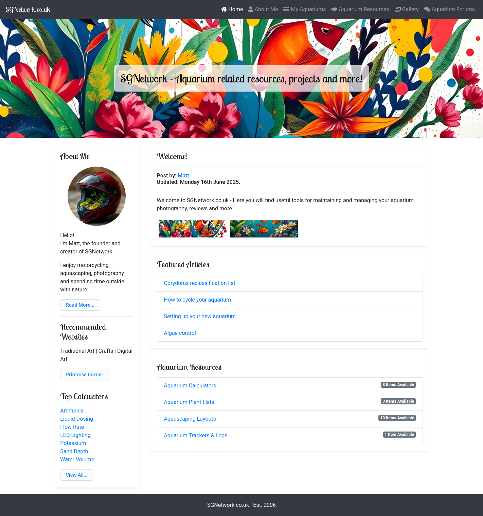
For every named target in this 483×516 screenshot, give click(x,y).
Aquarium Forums (449, 9)
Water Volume (77, 459)
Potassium (73, 443)
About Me (263, 9)
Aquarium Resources (360, 9)
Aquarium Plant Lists (189, 402)
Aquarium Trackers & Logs (196, 435)
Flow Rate (72, 427)
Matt (183, 175)
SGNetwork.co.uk (27, 9)
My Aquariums (304, 9)
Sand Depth (74, 451)
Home (232, 9)
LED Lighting (75, 435)
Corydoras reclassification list (199, 283)
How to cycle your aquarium (197, 300)
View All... (76, 475)
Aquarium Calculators (190, 385)
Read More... (80, 305)
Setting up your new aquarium (200, 316)
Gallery (407, 9)
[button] (80, 305)
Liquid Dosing (76, 419)
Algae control (180, 333)
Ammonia (72, 410)
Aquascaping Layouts (190, 419)
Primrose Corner (84, 374)
